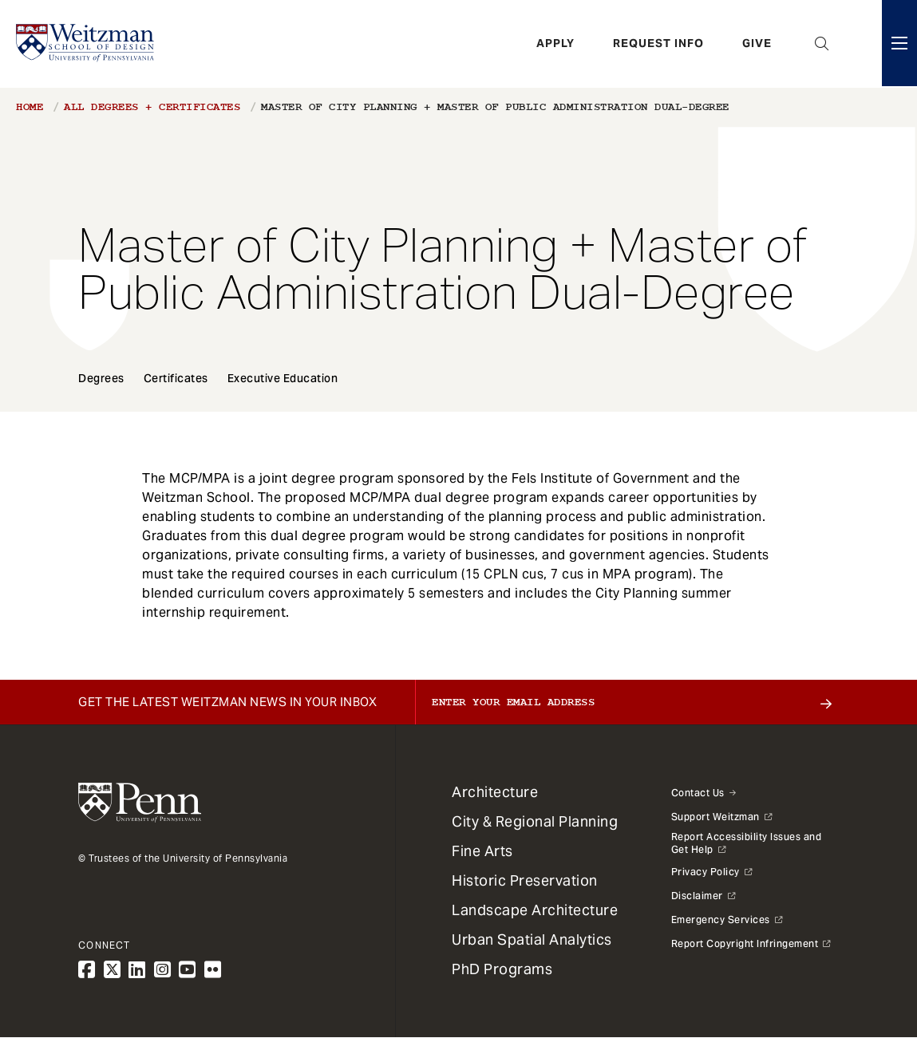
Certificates (176, 378)
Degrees (101, 378)
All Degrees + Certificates (152, 107)
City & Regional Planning (535, 821)
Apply (555, 44)
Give (757, 44)
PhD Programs (502, 969)
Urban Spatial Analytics (532, 939)
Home (29, 107)
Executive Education (282, 378)
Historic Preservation (525, 880)
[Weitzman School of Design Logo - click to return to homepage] (85, 44)
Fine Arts (482, 851)
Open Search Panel (822, 44)
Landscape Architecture (535, 910)
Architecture (495, 792)
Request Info (658, 44)
